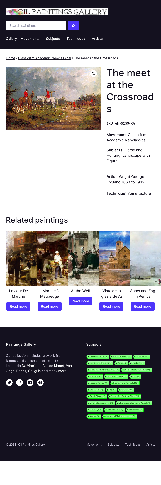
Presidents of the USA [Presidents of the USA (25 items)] (100, 363)
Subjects (113, 444)
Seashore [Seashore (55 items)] (142, 356)
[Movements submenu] (41, 39)
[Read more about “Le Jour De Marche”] (18, 306)
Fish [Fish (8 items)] (136, 376)
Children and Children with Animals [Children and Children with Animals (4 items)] (134, 403)
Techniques (132, 444)
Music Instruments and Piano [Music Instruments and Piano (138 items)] (104, 370)
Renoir (21, 371)
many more (57, 371)
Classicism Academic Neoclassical (44, 58)
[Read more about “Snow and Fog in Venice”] (143, 306)
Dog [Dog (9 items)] (112, 390)
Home (10, 58)
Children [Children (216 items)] (95, 410)
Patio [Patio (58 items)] (122, 363)
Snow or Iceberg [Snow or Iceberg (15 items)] (121, 356)
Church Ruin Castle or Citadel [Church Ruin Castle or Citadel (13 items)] (125, 396)
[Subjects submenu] (62, 39)
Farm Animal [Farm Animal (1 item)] (96, 390)
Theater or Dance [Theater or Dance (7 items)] (98, 356)
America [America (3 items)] (94, 416)
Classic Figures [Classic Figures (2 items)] (97, 396)
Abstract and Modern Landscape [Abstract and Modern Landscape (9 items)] (120, 416)
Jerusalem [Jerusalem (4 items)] (95, 376)
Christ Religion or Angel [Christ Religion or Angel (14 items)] (101, 403)
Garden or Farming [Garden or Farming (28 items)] (116, 376)
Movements (94, 444)
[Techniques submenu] (87, 39)
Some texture (139, 193)
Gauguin (34, 371)
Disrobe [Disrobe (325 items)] (126, 390)
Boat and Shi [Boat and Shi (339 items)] (115, 410)
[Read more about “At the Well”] (81, 301)
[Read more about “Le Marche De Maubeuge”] (50, 306)
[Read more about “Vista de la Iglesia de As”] (111, 306)
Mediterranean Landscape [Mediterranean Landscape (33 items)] (137, 370)
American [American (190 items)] (135, 410)
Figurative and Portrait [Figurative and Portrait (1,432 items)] (125, 383)
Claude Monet (53, 366)
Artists (150, 444)
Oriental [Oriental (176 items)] (137, 363)
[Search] (73, 25)
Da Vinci (28, 366)
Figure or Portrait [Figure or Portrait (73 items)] (98, 383)
